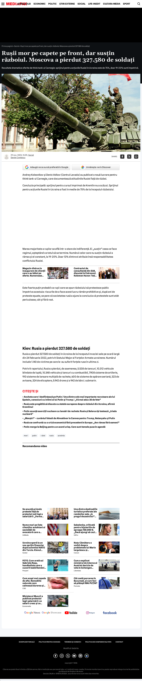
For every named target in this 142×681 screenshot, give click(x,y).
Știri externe (67, 4)
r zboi (43, 435)
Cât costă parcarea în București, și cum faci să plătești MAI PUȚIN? (85, 581)
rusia (51, 435)
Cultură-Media (111, 4)
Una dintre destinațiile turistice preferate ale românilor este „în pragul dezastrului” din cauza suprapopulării (85, 513)
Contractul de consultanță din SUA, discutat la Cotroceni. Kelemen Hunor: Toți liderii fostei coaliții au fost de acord (85, 272)
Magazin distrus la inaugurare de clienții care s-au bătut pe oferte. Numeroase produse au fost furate (34, 272)
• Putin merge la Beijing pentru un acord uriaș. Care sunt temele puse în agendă (63, 427)
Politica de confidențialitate (98, 642)
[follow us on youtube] (71, 613)
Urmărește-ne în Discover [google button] (96, 167)
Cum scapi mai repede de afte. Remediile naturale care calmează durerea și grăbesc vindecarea (34, 582)
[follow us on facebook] (110, 613)
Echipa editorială (27, 642)
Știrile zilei (24, 4)
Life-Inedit (94, 4)
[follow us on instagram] (90, 613)
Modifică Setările (71, 648)
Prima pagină (7, 46)
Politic (52, 4)
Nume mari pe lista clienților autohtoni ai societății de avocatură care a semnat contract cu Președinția (33, 528)
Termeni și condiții (72, 642)
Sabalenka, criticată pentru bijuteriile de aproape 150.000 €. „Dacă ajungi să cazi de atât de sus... (84, 528)
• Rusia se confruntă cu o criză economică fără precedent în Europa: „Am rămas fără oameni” (70, 422)
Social (81, 4)
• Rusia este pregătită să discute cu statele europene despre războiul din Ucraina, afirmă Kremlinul (68, 405)
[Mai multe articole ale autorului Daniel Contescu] (6, 156)
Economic (39, 4)
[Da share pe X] (129, 157)
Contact (119, 642)
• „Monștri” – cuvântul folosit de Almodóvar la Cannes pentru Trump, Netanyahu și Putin (68, 418)
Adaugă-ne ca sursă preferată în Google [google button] (46, 167)
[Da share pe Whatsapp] (136, 157)
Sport (126, 4)
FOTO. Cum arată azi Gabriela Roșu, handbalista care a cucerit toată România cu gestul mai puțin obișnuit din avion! (34, 564)
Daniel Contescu (18, 157)
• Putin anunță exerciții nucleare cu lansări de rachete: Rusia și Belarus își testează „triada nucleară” (69, 412)
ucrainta (61, 435)
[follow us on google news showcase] (51, 613)
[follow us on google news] (32, 613)
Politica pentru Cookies (49, 642)
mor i (26, 435)
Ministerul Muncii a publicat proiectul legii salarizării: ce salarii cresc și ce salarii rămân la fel (32, 600)
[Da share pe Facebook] (122, 157)
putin (34, 435)
